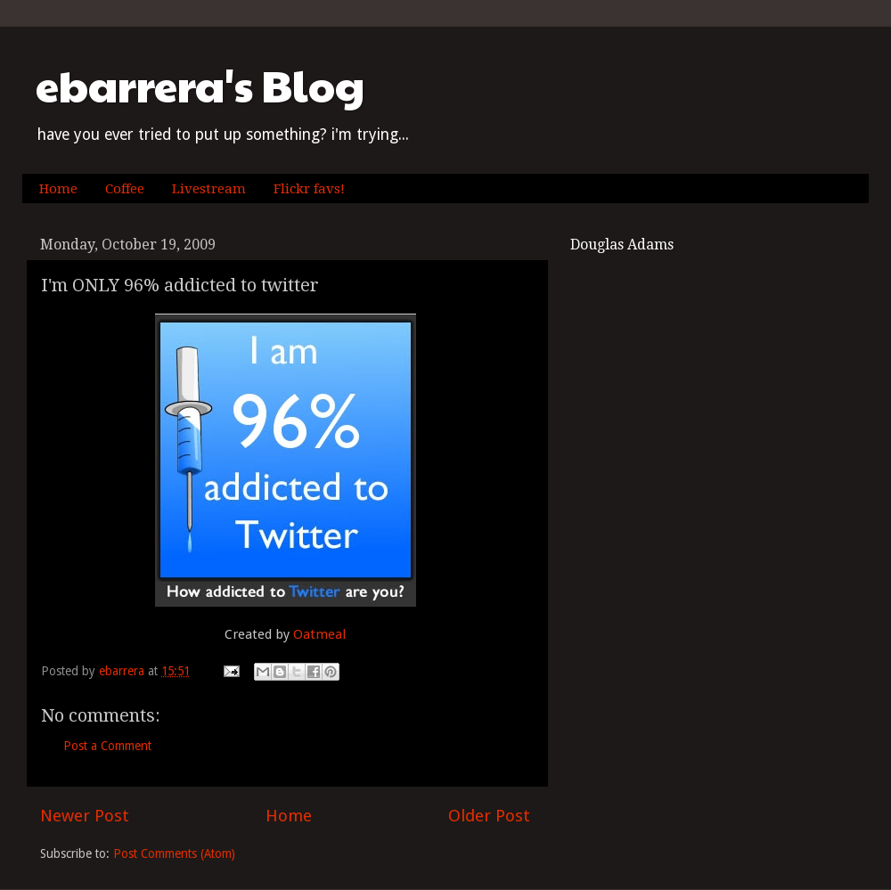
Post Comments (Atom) (174, 853)
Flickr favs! (309, 189)
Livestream (209, 189)
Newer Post (84, 815)
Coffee (124, 189)
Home (58, 189)
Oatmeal (319, 634)
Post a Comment (107, 746)
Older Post (489, 815)
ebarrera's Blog (200, 85)
